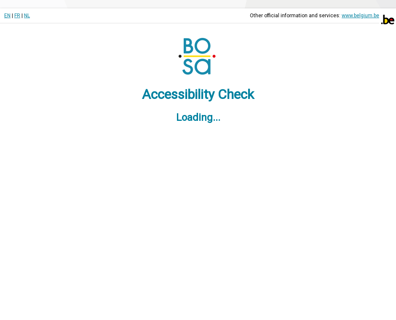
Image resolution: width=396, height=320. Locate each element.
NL (27, 16)
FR (17, 16)
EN (7, 16)
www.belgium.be (360, 16)
